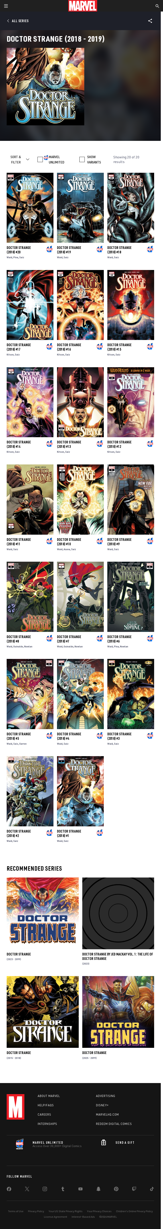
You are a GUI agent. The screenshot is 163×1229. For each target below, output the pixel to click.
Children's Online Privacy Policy (134, 1211)
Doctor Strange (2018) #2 (19, 833)
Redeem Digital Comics (114, 1124)
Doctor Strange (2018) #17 (19, 347)
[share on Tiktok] (152, 1190)
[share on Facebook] (9, 1190)
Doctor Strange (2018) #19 (69, 249)
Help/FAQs (46, 1105)
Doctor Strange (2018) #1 (69, 833)
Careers (44, 1114)
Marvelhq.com (107, 1114)
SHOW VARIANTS (94, 159)
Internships (47, 1124)
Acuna (67, 549)
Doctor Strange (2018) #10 (69, 541)
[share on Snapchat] (98, 1190)
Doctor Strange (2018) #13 (69, 444)
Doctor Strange (19, 954)
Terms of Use (16, 1211)
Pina (15, 257)
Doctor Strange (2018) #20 (19, 249)
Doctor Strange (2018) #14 (19, 444)
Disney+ (102, 1105)
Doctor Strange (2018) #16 (69, 347)
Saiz (21, 257)
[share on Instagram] (45, 1190)
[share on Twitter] (27, 1190)
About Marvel (49, 1096)
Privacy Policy (36, 1211)
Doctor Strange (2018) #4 (69, 736)
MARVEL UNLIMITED (56, 159)
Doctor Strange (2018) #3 (119, 736)
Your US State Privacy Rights (65, 1211)
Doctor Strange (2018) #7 (69, 639)
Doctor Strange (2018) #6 (119, 639)
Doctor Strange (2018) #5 (19, 736)
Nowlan (28, 646)
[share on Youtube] (80, 1190)
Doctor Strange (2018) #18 (119, 249)
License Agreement (55, 1216)
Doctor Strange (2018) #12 (119, 444)
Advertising (105, 1096)
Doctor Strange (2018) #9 (119, 541)
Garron (23, 743)
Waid (9, 257)
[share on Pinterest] (116, 1190)
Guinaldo (18, 646)
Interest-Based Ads (83, 1216)
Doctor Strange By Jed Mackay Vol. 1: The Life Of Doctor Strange (117, 956)
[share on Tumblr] (63, 1190)
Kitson (10, 354)
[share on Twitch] (134, 1190)
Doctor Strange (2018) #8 (19, 639)
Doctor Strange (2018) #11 (19, 541)
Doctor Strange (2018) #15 (119, 347)
